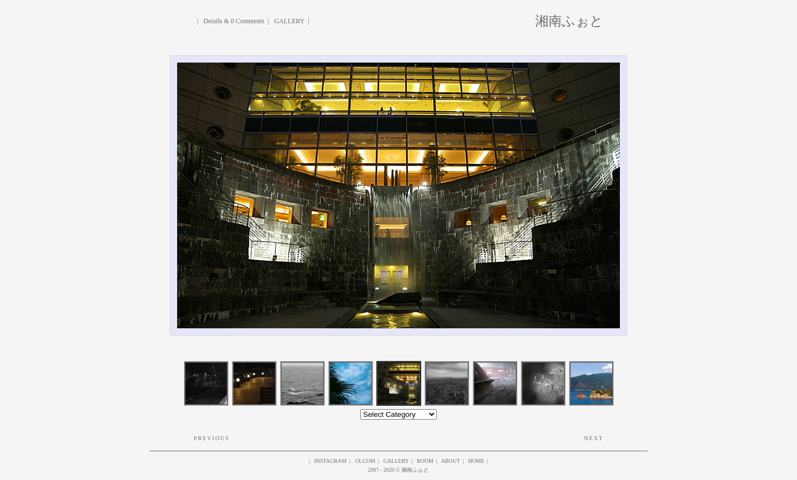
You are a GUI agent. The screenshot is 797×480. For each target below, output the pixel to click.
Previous (212, 438)
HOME (476, 461)
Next (593, 438)
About (450, 461)
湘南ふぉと (569, 19)
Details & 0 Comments (233, 21)
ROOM (425, 461)
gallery (396, 461)
